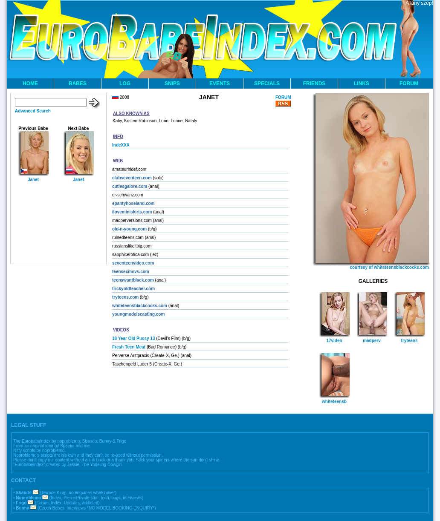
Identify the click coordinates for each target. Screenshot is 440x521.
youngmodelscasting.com (138, 314)
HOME (30, 83)
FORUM (408, 83)
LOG (124, 83)
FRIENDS (314, 83)
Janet (33, 179)
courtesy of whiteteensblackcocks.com (389, 267)
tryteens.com (125, 297)
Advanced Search (33, 111)
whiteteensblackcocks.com (139, 305)
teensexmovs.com (130, 271)
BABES (78, 83)
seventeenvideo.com (133, 263)
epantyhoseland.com (133, 203)
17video (334, 340)
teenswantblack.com (133, 280)
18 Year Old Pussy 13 (133, 338)
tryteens (409, 340)
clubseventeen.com (132, 178)
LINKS (361, 83)
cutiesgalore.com (129, 186)
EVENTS (219, 83)
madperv (372, 340)
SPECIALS (267, 83)
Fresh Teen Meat (128, 347)
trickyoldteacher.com (133, 288)
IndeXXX (121, 145)
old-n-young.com (129, 229)
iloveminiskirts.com (132, 212)
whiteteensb (334, 401)
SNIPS (172, 83)
